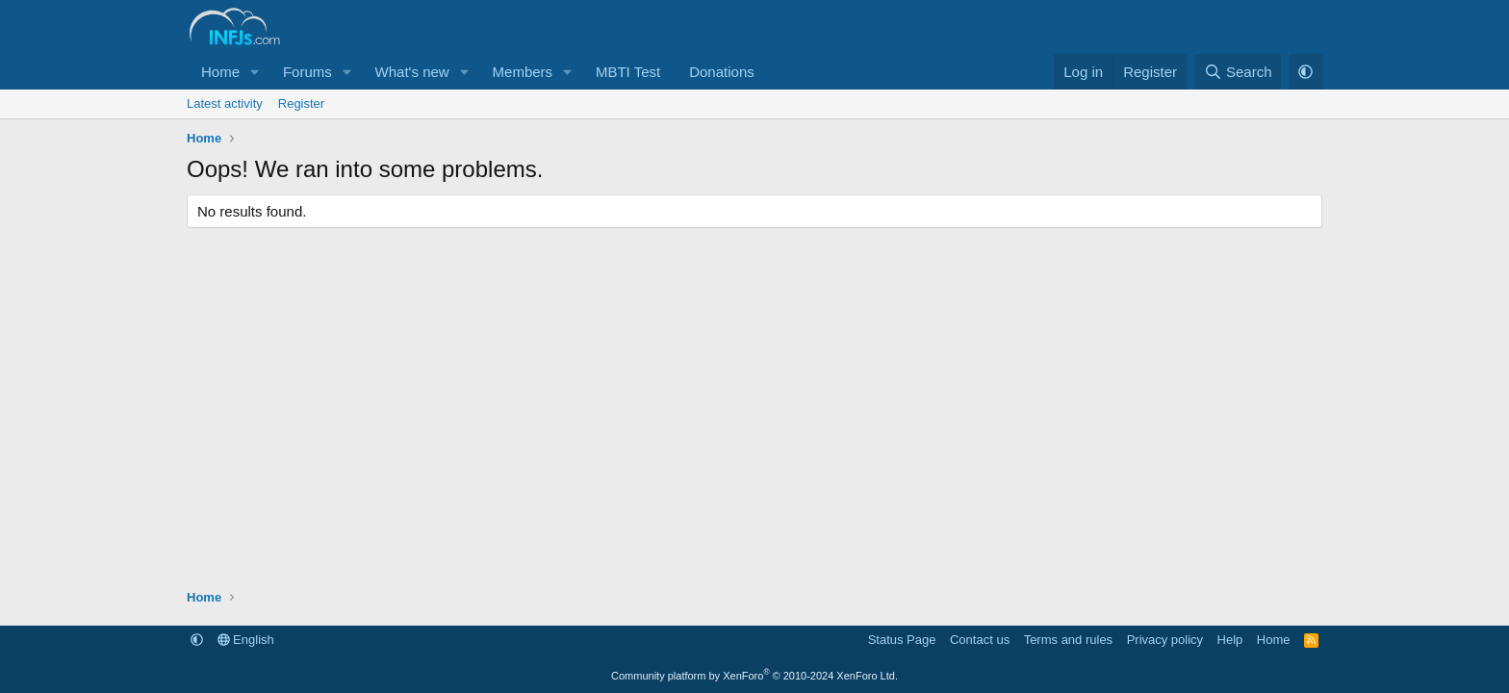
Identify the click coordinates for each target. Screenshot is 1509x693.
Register (301, 103)
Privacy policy (1165, 639)
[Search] (1238, 72)
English (245, 639)
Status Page (902, 639)
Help (1230, 639)
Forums (307, 72)
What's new (412, 72)
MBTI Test (628, 72)
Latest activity (225, 103)
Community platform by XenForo (754, 675)
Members (523, 72)
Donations (721, 72)
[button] (255, 72)
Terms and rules (1068, 639)
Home (220, 72)
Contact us (980, 639)
